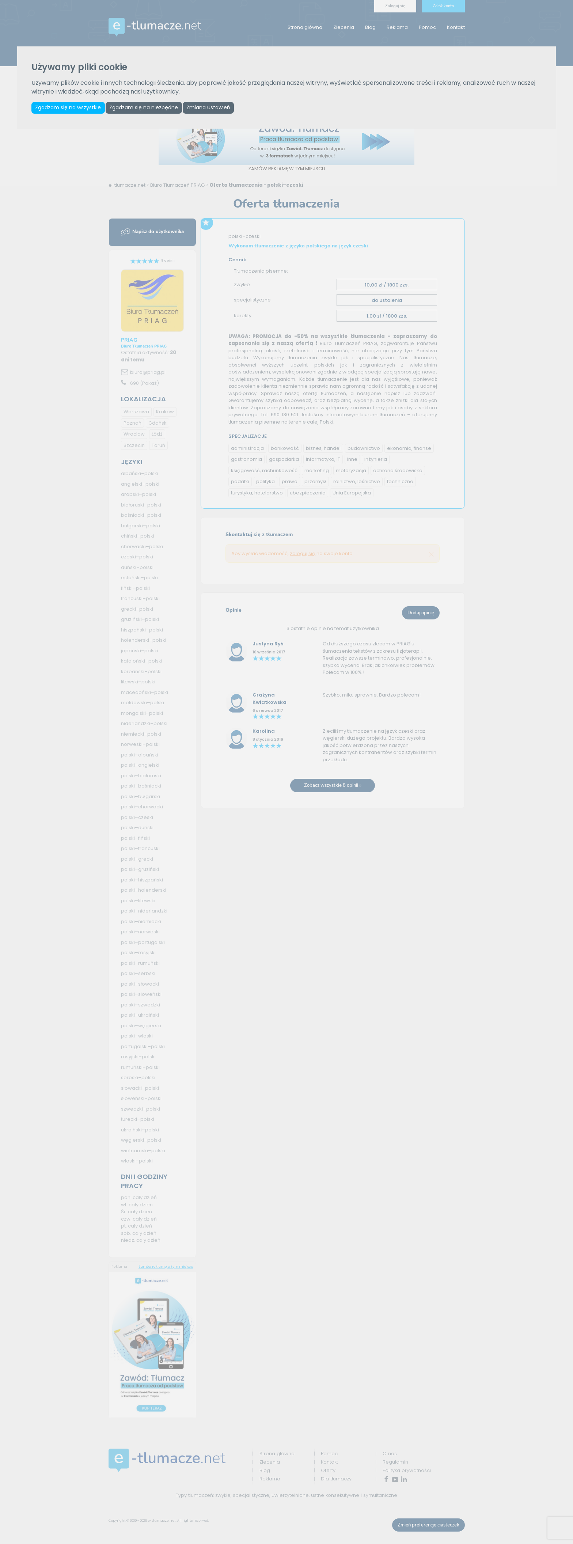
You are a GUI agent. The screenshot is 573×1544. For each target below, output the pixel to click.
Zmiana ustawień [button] (214, 108)
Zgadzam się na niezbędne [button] (147, 108)
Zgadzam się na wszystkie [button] (69, 108)
